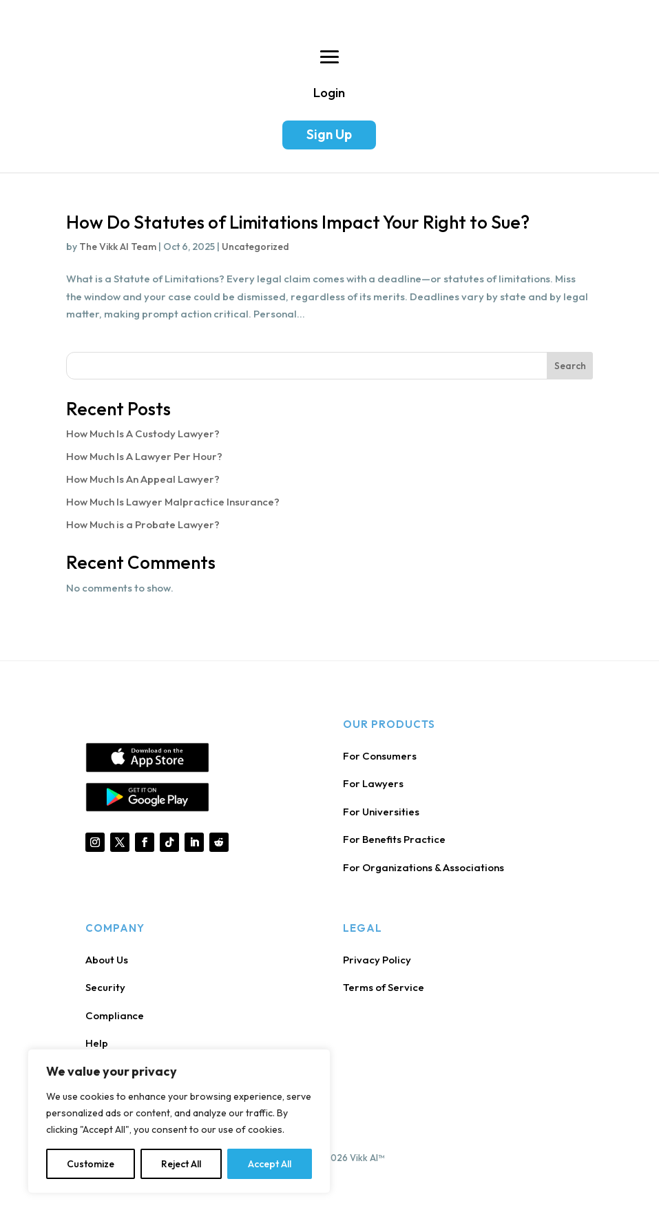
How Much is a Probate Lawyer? (143, 524)
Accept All (269, 1164)
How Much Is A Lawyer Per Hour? (144, 456)
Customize (90, 1164)
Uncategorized (255, 246)
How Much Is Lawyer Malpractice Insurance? (173, 501)
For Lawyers (373, 783)
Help (96, 1043)
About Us (106, 959)
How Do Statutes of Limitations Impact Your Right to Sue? (298, 222)
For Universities (381, 811)
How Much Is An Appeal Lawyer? (143, 479)
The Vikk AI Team (117, 246)
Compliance (114, 1015)
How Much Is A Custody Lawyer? (143, 433)
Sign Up (329, 134)
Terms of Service (383, 987)
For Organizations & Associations (423, 867)
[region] (179, 1121)
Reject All (181, 1164)
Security (105, 987)
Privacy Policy (377, 959)
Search (570, 365)
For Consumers (380, 755)
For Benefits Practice (394, 839)
